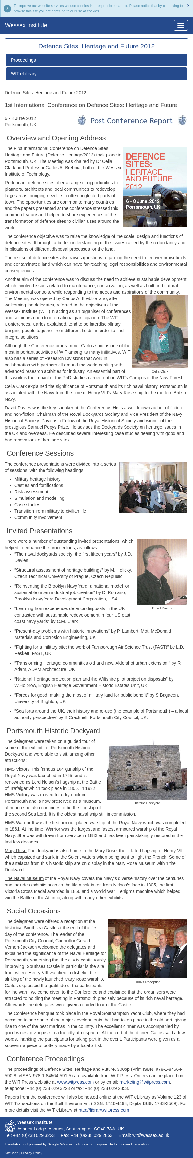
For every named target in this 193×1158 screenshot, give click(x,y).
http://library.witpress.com (104, 1109)
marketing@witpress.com (144, 1082)
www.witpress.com (75, 1082)
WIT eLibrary (23, 73)
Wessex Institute (26, 25)
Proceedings (23, 60)
